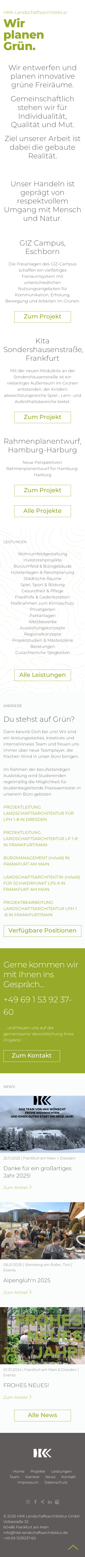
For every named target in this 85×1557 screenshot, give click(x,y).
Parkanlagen (42, 615)
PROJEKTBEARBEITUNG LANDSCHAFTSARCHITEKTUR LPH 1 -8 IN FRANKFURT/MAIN (40, 908)
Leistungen (61, 1471)
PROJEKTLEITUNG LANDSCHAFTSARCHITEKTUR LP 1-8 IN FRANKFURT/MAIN (40, 838)
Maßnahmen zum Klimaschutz (42, 603)
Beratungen (42, 646)
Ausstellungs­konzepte (42, 627)
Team (14, 1477)
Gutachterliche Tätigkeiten (42, 652)
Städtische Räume (42, 578)
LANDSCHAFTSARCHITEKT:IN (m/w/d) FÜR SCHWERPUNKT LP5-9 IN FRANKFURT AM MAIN (41, 883)
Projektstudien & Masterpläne (42, 640)
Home (18, 1471)
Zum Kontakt (32, 1055)
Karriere (32, 1477)
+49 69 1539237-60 (19, 1538)
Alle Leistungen (42, 674)
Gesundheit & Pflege (42, 590)
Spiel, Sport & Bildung (42, 584)
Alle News (42, 1415)
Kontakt (68, 1477)
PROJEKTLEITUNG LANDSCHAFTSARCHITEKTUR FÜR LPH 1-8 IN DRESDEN (38, 813)
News (50, 1477)
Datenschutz (56, 1482)
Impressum (28, 1482)
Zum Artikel (17, 1187)
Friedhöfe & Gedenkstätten (42, 597)
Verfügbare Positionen (42, 930)
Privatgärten (42, 609)
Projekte (37, 1471)
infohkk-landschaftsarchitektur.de (35, 1532)
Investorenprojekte (42, 560)
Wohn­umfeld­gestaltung (42, 553)
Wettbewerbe (43, 621)
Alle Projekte (42, 510)
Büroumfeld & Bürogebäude (43, 566)
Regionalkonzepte (42, 634)
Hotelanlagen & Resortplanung (42, 572)
